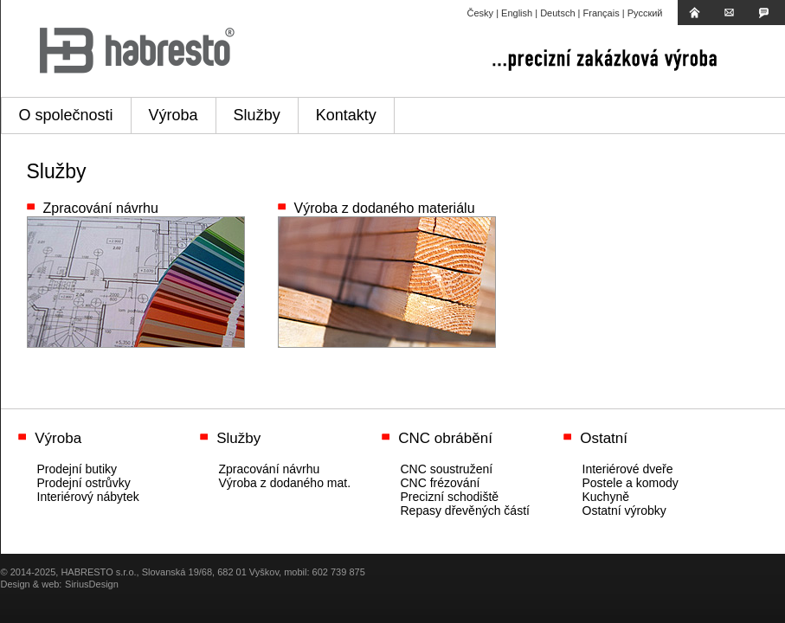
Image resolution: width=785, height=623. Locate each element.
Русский (645, 13)
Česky (480, 13)
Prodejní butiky (77, 469)
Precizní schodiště (450, 497)
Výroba (173, 115)
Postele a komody (630, 483)
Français (601, 13)
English (516, 13)
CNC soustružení (447, 469)
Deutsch (557, 13)
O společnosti (66, 115)
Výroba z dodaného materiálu (383, 208)
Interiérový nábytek (88, 497)
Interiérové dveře (627, 469)
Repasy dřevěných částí (465, 510)
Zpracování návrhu (100, 208)
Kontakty (346, 115)
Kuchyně (605, 497)
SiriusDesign (92, 584)
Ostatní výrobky (624, 510)
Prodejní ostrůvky (84, 483)
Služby (257, 115)
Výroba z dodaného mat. (285, 483)
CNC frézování (440, 483)
